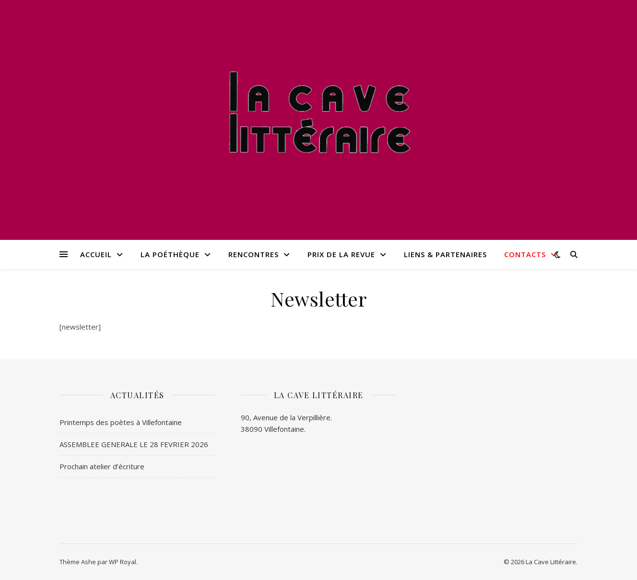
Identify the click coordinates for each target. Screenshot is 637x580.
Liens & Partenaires (445, 254)
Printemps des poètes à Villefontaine (120, 422)
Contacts (525, 254)
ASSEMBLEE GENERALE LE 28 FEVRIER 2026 (133, 444)
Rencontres (253, 254)
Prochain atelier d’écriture (101, 466)
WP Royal (122, 561)
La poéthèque (170, 254)
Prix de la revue (341, 254)
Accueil (96, 254)
